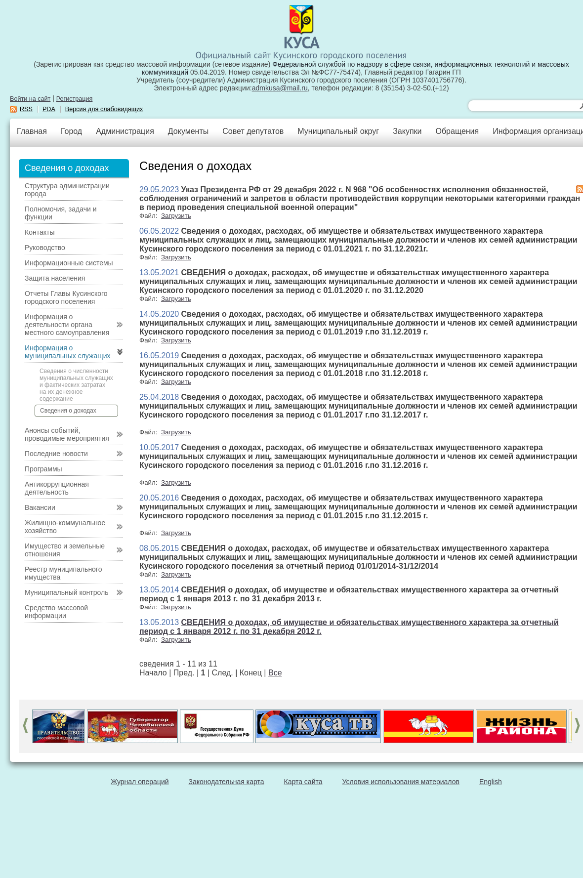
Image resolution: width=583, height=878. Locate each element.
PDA (48, 109)
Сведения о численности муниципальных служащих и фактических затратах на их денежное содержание (76, 385)
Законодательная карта (226, 782)
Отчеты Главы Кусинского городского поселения (66, 297)
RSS (26, 109)
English (490, 782)
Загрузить (176, 215)
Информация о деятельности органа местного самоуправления (67, 324)
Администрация (125, 131)
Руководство (45, 247)
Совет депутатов (253, 131)
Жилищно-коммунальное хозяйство (65, 527)
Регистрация (74, 98)
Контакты (39, 232)
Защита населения (55, 278)
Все (275, 673)
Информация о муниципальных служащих (68, 352)
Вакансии (40, 507)
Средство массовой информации (56, 612)
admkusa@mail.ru (280, 88)
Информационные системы (69, 263)
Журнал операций (139, 782)
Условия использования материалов (400, 782)
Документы (188, 131)
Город (71, 131)
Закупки (407, 131)
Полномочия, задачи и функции (60, 213)
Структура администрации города (67, 190)
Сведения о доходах (68, 410)
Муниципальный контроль (66, 592)
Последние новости (56, 454)
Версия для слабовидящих (104, 109)
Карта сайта (303, 782)
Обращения (457, 131)
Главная (32, 131)
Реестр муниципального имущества (63, 573)
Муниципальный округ (338, 131)
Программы (43, 469)
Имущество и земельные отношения (65, 550)
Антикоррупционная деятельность (57, 488)
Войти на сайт (30, 98)
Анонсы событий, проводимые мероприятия (67, 434)
